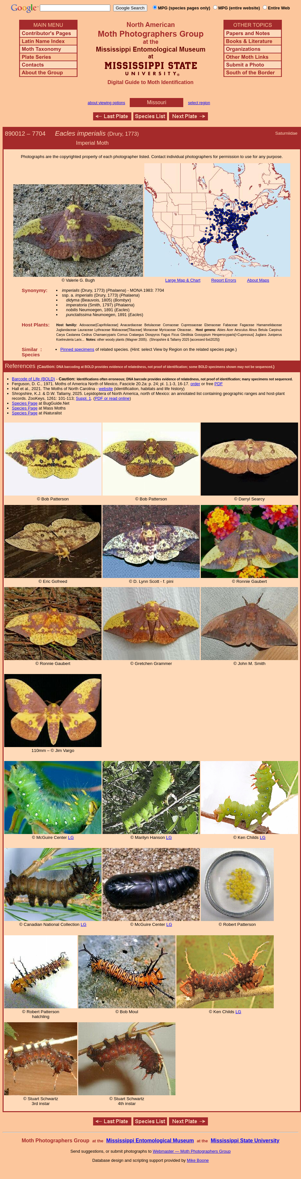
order (195, 383)
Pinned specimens (77, 349)
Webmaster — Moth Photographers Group (192, 1151)
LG (71, 837)
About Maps (258, 280)
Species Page (25, 403)
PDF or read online (112, 398)
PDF (218, 383)
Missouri (156, 102)
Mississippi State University (245, 1140)
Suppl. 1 (83, 398)
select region (199, 103)
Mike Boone (198, 1160)
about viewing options (106, 103)
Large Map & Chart (182, 280)
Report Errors (223, 280)
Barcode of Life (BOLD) (33, 378)
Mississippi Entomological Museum (150, 1140)
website (106, 388)
